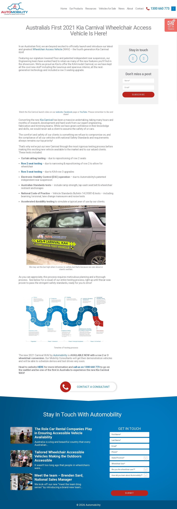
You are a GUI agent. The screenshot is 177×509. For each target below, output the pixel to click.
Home (63, 8)
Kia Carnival (46, 119)
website (59, 112)
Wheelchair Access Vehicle (47, 49)
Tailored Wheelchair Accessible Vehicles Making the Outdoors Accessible (59, 456)
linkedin (144, 58)
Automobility (60, 355)
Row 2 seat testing (31, 163)
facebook (173, 8)
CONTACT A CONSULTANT (88, 387)
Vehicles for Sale (107, 8)
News (121, 8)
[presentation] (128, 483)
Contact (139, 8)
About (130, 8)
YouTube (83, 112)
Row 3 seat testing (31, 171)
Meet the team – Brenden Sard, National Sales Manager (59, 477)
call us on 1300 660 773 (86, 367)
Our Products (76, 8)
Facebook (68, 112)
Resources (90, 8)
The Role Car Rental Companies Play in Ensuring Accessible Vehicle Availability (63, 433)
